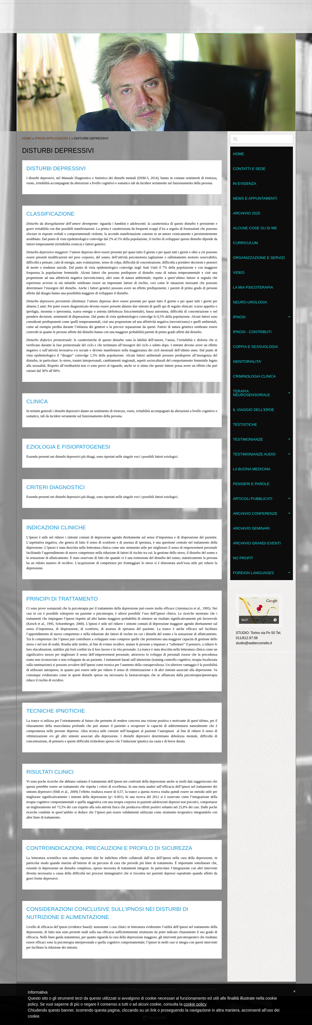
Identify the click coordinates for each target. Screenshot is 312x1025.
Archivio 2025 (246, 213)
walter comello (156, 14)
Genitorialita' (247, 361)
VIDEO (238, 272)
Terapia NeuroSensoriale (261, 393)
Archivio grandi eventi (257, 543)
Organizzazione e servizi (259, 258)
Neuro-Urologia (250, 302)
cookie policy (194, 1004)
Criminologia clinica (254, 376)
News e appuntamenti (255, 198)
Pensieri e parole (251, 484)
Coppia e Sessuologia (255, 347)
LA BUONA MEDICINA (251, 469)
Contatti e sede (249, 169)
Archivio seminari (251, 528)
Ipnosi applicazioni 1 (53, 138)
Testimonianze (261, 439)
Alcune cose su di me (255, 228)
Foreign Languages (261, 573)
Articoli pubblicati (261, 499)
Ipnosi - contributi (252, 332)
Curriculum (245, 243)
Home (27, 138)
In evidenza (244, 183)
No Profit (243, 558)
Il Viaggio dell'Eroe (253, 410)
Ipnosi (261, 317)
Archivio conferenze (261, 513)
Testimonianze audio (261, 454)
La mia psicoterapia (253, 287)
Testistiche (245, 424)
